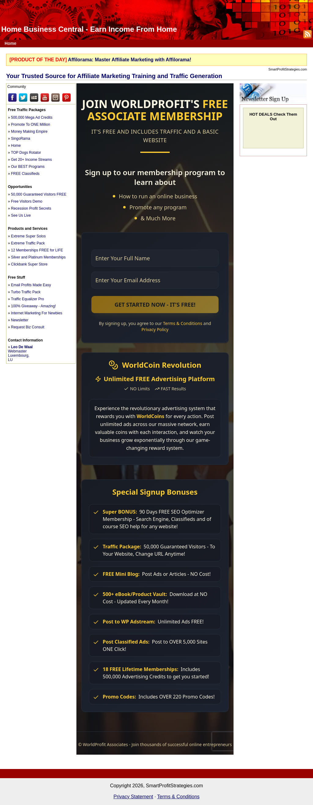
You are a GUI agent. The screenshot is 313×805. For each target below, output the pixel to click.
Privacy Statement (133, 796)
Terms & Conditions (178, 796)
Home (10, 43)
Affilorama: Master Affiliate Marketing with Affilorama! (129, 59)
